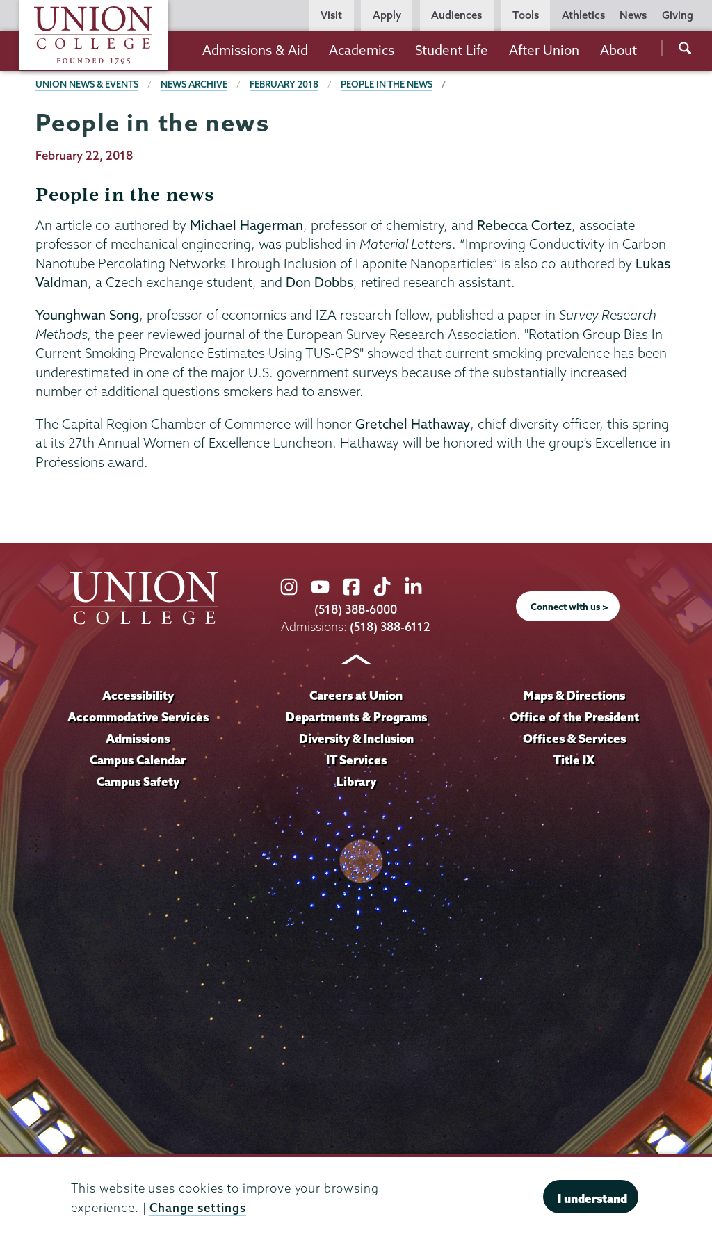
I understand (592, 1198)
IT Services (356, 760)
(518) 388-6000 (356, 609)
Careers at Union (356, 696)
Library (356, 781)
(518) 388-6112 (390, 626)
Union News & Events (87, 84)
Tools (525, 15)
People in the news (390, 84)
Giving (677, 15)
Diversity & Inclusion (356, 738)
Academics (361, 50)
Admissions (138, 738)
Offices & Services (574, 738)
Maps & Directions (574, 696)
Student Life (451, 50)
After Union (544, 50)
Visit (331, 15)
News (633, 15)
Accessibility (138, 696)
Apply (387, 15)
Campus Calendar (138, 760)
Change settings (197, 1207)
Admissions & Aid (255, 50)
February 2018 (287, 84)
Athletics (583, 15)
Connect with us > (569, 606)
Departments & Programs (356, 717)
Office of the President (574, 717)
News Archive (195, 84)
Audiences (456, 15)
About (618, 50)
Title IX (573, 760)
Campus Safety (138, 781)
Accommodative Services (138, 717)
